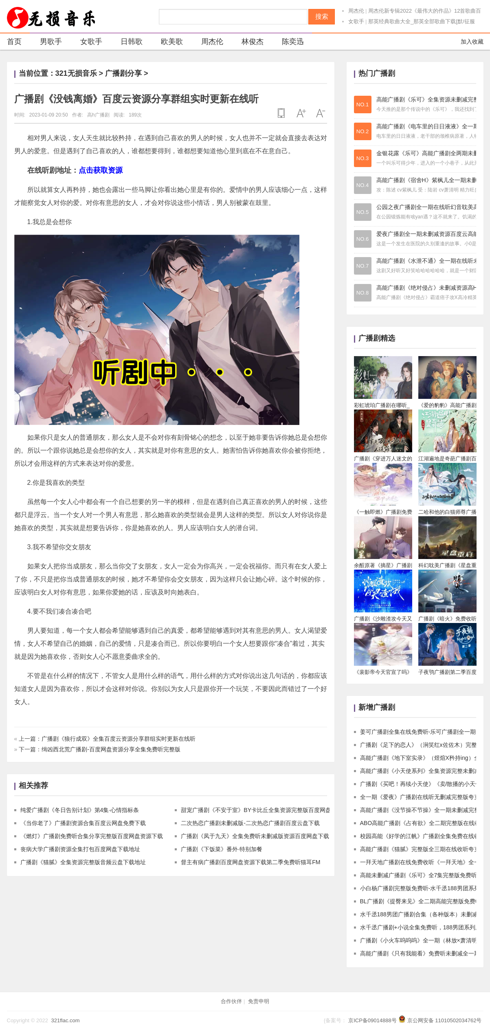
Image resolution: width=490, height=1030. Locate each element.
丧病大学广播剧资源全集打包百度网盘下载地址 (80, 849)
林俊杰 (247, 42)
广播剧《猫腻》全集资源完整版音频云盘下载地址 (83, 862)
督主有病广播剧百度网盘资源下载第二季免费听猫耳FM (250, 862)
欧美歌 (167, 42)
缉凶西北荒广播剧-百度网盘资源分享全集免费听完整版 (111, 749)
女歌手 (356, 21)
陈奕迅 (288, 42)
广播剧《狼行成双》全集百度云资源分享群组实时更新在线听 (119, 738)
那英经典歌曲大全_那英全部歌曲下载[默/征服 (421, 21)
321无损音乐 (76, 73)
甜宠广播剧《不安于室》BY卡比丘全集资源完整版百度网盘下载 (262, 810)
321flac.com (65, 1020)
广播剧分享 (123, 73)
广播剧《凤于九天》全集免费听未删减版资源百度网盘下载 (255, 836)
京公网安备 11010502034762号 (444, 1020)
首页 (14, 41)
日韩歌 (126, 42)
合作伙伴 (231, 1001)
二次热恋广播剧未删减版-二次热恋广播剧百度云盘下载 (250, 823)
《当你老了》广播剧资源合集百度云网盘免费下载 (83, 823)
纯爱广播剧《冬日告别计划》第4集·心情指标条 (79, 810)
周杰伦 (356, 11)
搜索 (321, 16)
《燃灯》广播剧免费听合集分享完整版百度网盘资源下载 (91, 836)
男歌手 (46, 42)
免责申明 (258, 1001)
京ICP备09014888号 (372, 1020)
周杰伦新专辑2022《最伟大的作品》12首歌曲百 (424, 11)
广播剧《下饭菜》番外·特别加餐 (221, 849)
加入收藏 (472, 41)
